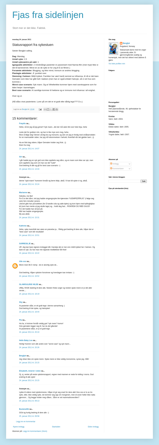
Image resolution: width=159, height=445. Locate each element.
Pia (20, 320)
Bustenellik (24, 409)
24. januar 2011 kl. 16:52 (29, 276)
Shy (20, 302)
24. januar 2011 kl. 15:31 (29, 217)
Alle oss (22, 261)
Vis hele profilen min (117, 64)
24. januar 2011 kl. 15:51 (29, 235)
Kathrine (23, 226)
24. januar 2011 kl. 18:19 (29, 294)
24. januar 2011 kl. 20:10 (29, 332)
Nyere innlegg (18, 427)
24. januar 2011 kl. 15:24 (29, 184)
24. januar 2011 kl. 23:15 (29, 363)
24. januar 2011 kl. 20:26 (29, 347)
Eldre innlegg (93, 427)
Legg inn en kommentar (25, 421)
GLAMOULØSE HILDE (28, 284)
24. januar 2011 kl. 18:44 (29, 312)
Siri (20, 157)
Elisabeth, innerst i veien (30, 371)
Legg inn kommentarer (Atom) (35, 431)
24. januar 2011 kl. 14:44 (29, 169)
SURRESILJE (25, 244)
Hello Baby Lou (25, 340)
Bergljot (22, 356)
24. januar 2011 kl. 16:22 (29, 253)
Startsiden (56, 427)
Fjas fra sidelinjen (48, 15)
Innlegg (114, 164)
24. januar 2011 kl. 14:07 (29, 149)
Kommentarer (117, 169)
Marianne (23, 192)
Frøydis (22, 123)
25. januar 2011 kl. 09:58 (29, 416)
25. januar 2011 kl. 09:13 (29, 401)
